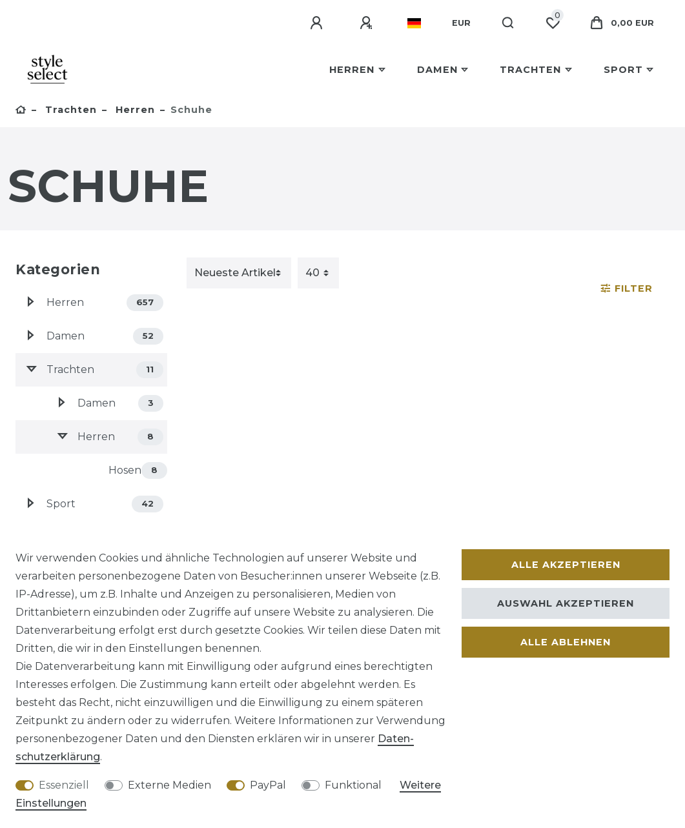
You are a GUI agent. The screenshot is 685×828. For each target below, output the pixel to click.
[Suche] (508, 23)
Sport (623, 70)
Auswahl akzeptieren (565, 603)
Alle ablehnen (565, 642)
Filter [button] (627, 288)
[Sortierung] (239, 272)
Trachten (530, 70)
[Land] (414, 23)
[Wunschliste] (553, 23)
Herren (351, 70)
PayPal (268, 785)
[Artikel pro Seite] (318, 272)
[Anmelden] (318, 23)
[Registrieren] (368, 23)
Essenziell (64, 785)
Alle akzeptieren (565, 565)
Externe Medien (169, 785)
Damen (437, 70)
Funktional (353, 785)
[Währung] (461, 23)
